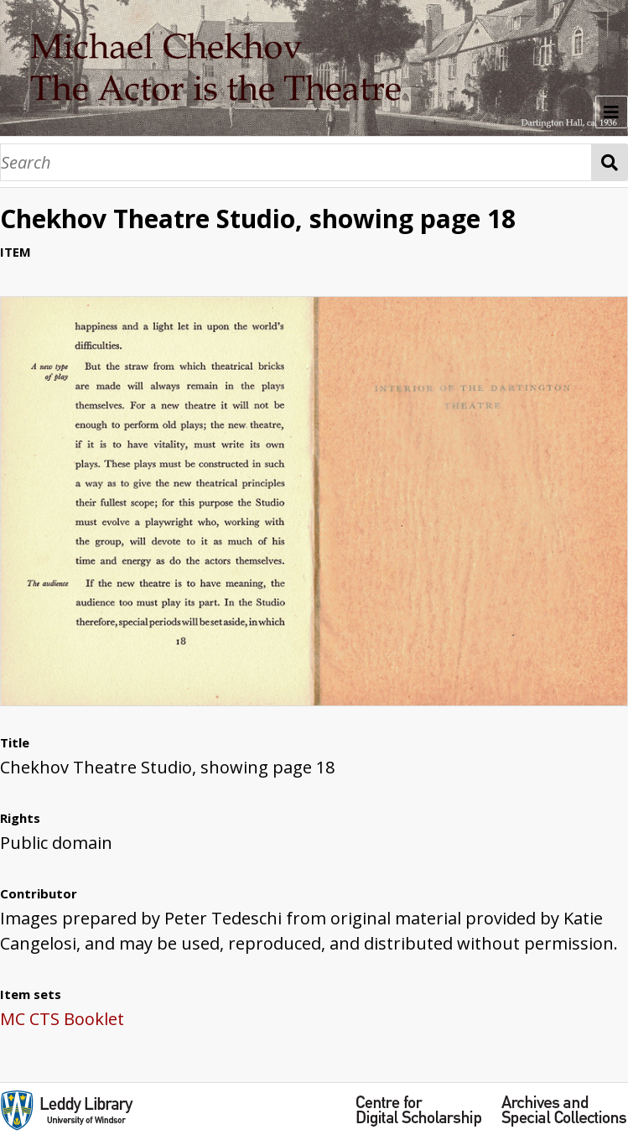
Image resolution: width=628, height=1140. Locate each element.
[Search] (296, 162)
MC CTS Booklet (62, 1018)
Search (610, 162)
